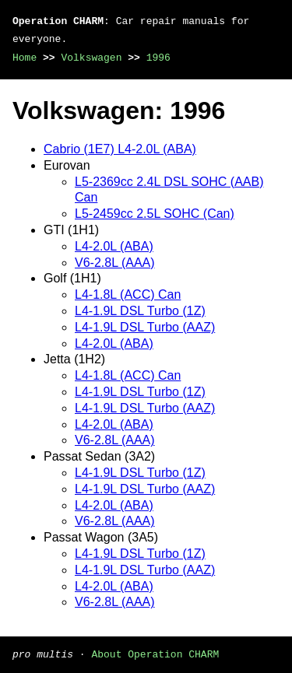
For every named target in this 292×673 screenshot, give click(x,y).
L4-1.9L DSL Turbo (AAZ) (145, 327)
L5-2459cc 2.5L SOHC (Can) (154, 213)
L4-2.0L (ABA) (114, 246)
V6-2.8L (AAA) (115, 262)
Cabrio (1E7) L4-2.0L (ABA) (120, 149)
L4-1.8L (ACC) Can (128, 294)
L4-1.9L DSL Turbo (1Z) (140, 310)
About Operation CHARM (155, 654)
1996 (158, 58)
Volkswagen (91, 58)
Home (24, 58)
